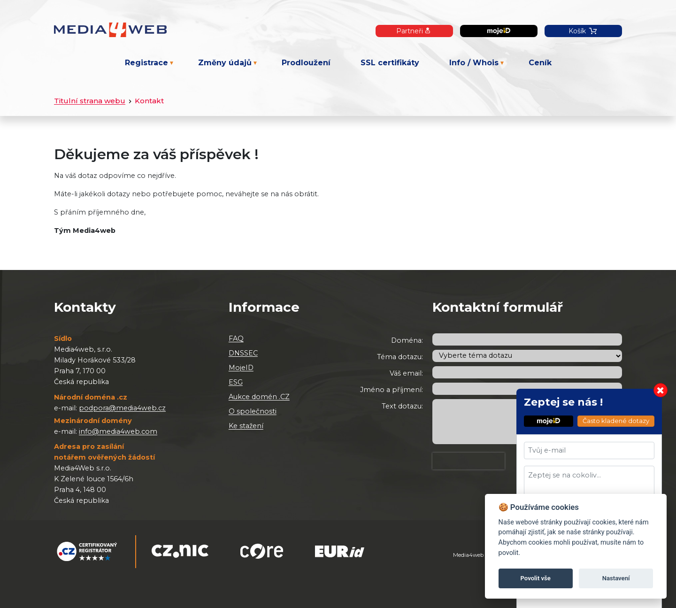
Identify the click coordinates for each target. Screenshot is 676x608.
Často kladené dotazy (616, 420)
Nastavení (616, 578)
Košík (583, 31)
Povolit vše (536, 578)
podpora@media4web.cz (122, 408)
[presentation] (468, 461)
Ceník (540, 62)
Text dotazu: (402, 406)
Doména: (407, 340)
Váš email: (406, 373)
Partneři (414, 30)
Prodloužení (306, 62)
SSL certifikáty (390, 62)
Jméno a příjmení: (391, 389)
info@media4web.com (118, 431)
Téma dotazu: (400, 357)
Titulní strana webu (89, 100)
